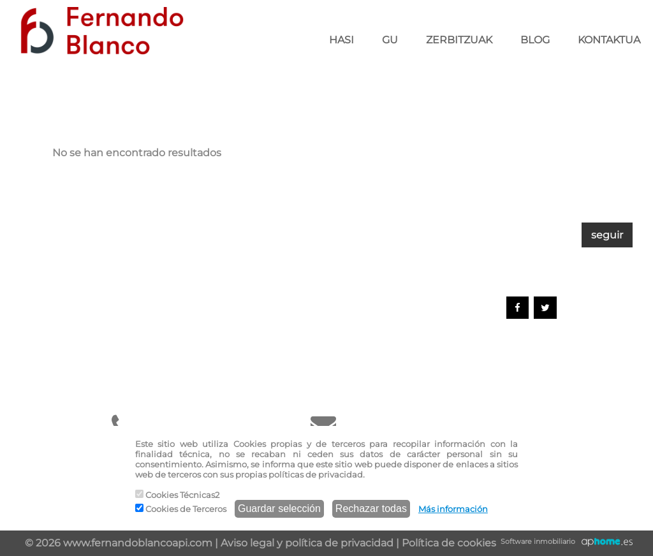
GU (390, 40)
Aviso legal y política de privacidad (307, 543)
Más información (453, 509)
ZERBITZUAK (459, 40)
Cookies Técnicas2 (177, 495)
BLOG (535, 40)
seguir (607, 235)
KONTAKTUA (609, 40)
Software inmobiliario (538, 541)
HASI (341, 40)
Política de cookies (449, 543)
